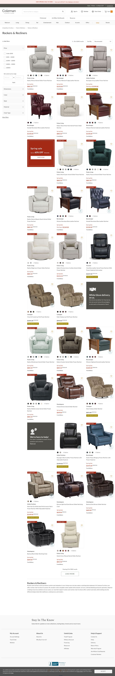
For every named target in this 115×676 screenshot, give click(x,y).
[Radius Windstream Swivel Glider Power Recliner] (41, 360)
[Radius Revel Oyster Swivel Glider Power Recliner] (70, 172)
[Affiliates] (66, 648)
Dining (27, 22)
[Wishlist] (12, 642)
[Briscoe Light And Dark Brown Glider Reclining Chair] (70, 502)
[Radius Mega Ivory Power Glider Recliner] (41, 266)
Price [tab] (5, 48)
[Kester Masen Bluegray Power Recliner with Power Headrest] (100, 455)
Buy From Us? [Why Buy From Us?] (41, 639)
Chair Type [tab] (7, 113)
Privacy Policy (80, 671)
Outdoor (67, 22)
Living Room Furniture (8, 28)
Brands (108, 22)
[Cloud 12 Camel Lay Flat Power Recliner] (41, 315)
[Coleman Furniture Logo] (9, 13)
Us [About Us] (38, 636)
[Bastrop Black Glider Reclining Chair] (41, 551)
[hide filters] (6, 41)
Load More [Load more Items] (70, 574)
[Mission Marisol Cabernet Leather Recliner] (100, 125)
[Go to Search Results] (62, 11)
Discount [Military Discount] (69, 639)
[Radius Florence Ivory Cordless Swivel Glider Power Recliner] (70, 266)
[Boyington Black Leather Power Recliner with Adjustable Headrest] (70, 455)
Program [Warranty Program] (96, 648)
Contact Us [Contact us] (110, 5)
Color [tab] (5, 95)
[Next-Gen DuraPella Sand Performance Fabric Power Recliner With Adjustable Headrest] (41, 504)
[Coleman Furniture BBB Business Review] (57, 665)
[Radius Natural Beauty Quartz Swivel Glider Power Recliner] (41, 217)
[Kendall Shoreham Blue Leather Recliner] (100, 219)
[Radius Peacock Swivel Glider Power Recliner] (100, 172)
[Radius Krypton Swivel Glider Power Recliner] (70, 360)
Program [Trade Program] (68, 636)
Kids (57, 22)
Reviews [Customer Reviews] (96, 654)
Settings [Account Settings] (14, 636)
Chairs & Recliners (20, 28)
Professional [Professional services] (43, 18)
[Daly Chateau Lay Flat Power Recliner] (70, 315)
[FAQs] (92, 639)
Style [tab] (5, 101)
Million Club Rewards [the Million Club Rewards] (98, 651)
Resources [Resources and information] (72, 18)
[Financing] (66, 642)
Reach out (33, 443)
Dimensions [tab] (7, 89)
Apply (13, 82)
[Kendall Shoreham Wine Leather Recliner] (41, 125)
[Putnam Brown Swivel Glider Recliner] (70, 404)
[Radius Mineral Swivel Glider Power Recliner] (41, 78)
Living (17, 22)
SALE (97, 22)
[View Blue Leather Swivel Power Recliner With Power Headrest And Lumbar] (100, 266)
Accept (103, 671)
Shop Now (41, 157)
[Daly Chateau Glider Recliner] (100, 406)
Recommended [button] (98, 41)
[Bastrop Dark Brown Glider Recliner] (100, 502)
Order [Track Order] (13, 639)
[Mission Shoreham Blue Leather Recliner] (70, 219)
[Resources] (67, 645)
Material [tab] (6, 107)
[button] (74, 11)
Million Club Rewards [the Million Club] (58, 18)
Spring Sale (30, 84)
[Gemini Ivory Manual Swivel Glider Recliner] (70, 553)
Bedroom (7, 22)
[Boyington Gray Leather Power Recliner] (100, 78)
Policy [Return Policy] (94, 645)
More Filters (5, 117)
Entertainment (47, 22)
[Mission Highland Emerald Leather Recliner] (100, 360)
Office (87, 22)
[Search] (43, 12)
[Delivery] (93, 642)
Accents (77, 22)
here (12, 673)
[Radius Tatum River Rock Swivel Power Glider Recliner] (70, 123)
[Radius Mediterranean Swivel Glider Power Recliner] (41, 406)
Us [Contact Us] (94, 636)
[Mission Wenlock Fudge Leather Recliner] (70, 78)
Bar (37, 22)
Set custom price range (10, 74)
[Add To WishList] (52, 50)
